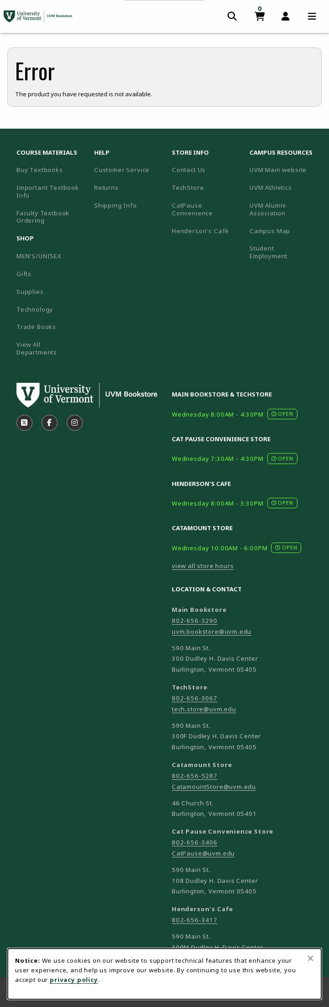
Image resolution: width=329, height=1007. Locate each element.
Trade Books (36, 327)
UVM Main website (284, 169)
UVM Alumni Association (284, 209)
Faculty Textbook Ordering (42, 217)
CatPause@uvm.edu (203, 853)
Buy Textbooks (39, 170)
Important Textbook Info (47, 191)
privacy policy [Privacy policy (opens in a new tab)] (74, 980)
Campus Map (284, 230)
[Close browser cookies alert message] (310, 958)
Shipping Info (115, 205)
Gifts (24, 274)
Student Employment (284, 252)
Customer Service (121, 170)
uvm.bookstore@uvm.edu (211, 631)
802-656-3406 (195, 842)
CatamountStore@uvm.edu (214, 787)
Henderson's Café (200, 231)
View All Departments (36, 348)
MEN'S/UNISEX (39, 256)
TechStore (188, 187)
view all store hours (203, 566)
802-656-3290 (195, 620)
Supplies (30, 291)
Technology (34, 309)
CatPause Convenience (192, 209)
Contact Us (189, 170)
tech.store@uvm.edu (204, 709)
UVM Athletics (284, 187)
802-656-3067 (195, 698)
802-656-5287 (195, 776)
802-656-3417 (195, 920)
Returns (106, 187)
